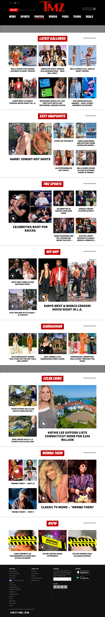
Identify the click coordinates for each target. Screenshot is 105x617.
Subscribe (69, 579)
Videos (53, 17)
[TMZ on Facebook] (9, 3)
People (11, 598)
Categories (12, 591)
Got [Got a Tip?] (13, 10)
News (12, 17)
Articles (11, 582)
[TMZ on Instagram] (18, 3)
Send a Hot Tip (35, 573)
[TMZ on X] (12, 3)
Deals (89, 17)
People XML (12, 601)
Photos (39, 17)
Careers (33, 575)
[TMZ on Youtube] (15, 3)
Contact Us (34, 571)
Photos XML (12, 603)
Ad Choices (12, 578)
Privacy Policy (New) (14, 573)
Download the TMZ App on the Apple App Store (83, 572)
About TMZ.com (13, 571)
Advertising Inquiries (36, 578)
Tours (77, 17)
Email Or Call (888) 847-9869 (27, 10)
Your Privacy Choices (16, 580)
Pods (65, 17)
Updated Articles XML (14, 589)
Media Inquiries (35, 580)
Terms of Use (12, 575)
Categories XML (13, 594)
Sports (25, 17)
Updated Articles (13, 587)
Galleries (11, 596)
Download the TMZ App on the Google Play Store (83, 578)
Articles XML (12, 585)
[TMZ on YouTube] (62, 587)
